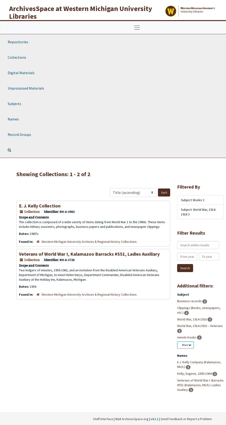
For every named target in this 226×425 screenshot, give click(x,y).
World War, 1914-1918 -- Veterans (200, 326)
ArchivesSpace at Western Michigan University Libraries (80, 12)
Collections (17, 57)
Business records (189, 301)
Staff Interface (103, 419)
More (186, 345)
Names (13, 119)
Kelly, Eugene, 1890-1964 (194, 373)
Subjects (14, 103)
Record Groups (19, 134)
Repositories (18, 42)
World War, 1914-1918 (192, 319)
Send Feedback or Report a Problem (186, 419)
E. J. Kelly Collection (40, 206)
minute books (187, 337)
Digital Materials (21, 72)
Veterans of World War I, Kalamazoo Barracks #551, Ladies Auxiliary (89, 254)
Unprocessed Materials (26, 88)
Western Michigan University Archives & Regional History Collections (89, 242)
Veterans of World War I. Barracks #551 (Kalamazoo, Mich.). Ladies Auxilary (200, 385)
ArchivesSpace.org (135, 419)
